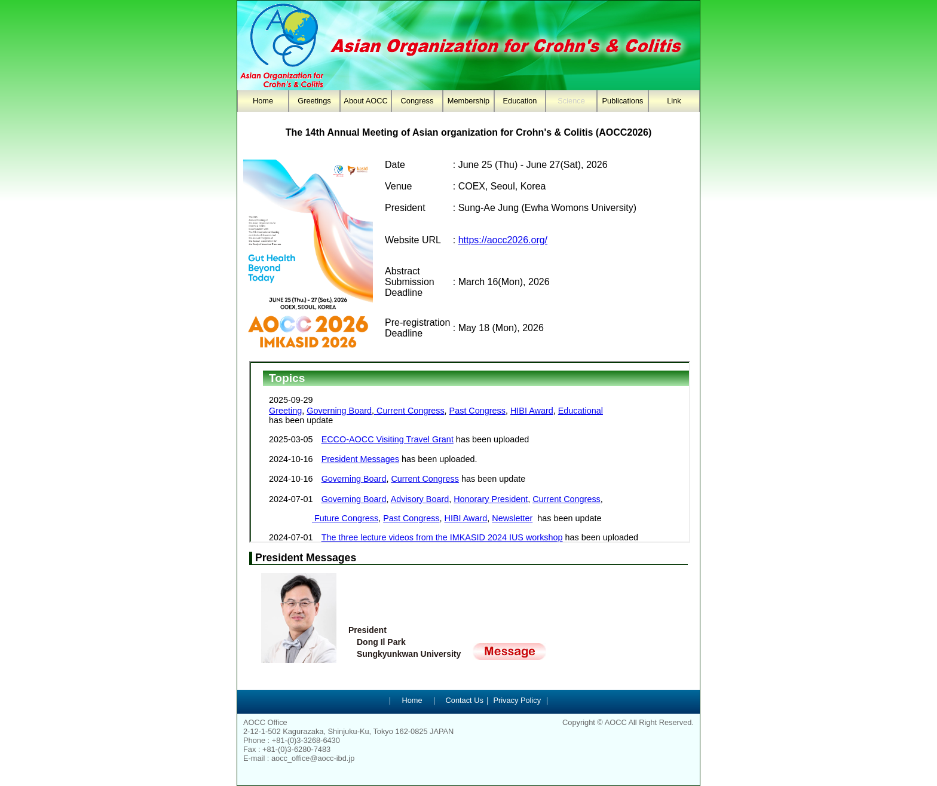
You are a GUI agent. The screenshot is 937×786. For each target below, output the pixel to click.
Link (674, 100)
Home (263, 100)
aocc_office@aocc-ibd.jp (312, 758)
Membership (468, 100)
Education (520, 100)
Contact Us (464, 700)
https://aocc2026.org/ (502, 240)
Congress (417, 100)
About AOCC (365, 100)
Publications (622, 100)
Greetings (314, 100)
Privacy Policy (516, 700)
